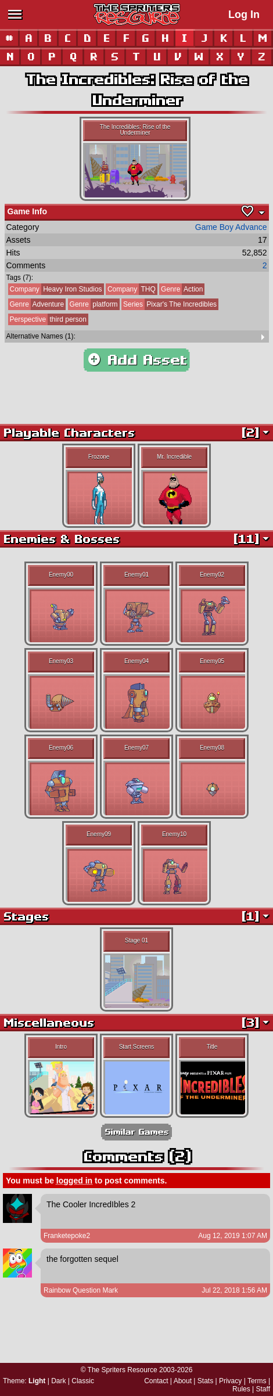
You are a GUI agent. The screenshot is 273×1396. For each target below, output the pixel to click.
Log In (244, 14)
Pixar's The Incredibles (169, 304)
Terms (257, 1381)
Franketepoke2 (67, 1236)
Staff (263, 1389)
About (183, 1381)
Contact (156, 1381)
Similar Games (136, 1132)
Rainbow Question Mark (81, 1290)
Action (181, 289)
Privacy (230, 1381)
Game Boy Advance (231, 227)
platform (93, 304)
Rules (241, 1389)
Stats (205, 1381)
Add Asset (136, 360)
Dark (58, 1381)
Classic (82, 1381)
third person (47, 319)
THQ (131, 289)
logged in (74, 1180)
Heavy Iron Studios (55, 289)
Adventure (36, 304)
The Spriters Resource (122, 1370)
